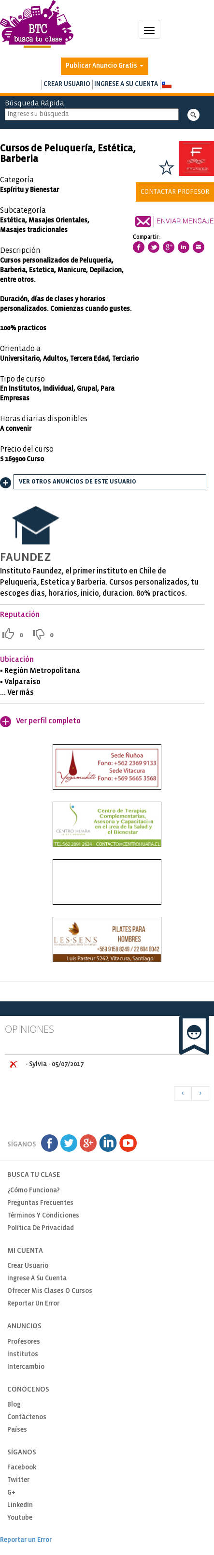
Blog (14, 1405)
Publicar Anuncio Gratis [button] (104, 66)
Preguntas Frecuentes (40, 1203)
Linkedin (20, 1505)
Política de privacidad (40, 1228)
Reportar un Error (33, 1304)
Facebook (21, 1468)
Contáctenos (26, 1417)
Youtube (19, 1518)
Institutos (22, 1354)
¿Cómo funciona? (33, 1191)
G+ (11, 1493)
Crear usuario (66, 84)
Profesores (23, 1342)
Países (17, 1430)
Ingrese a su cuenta (126, 84)
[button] (166, 85)
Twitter (18, 1480)
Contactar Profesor (175, 192)
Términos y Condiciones (43, 1216)
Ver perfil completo (48, 721)
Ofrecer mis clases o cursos (49, 1291)
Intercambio (25, 1367)
